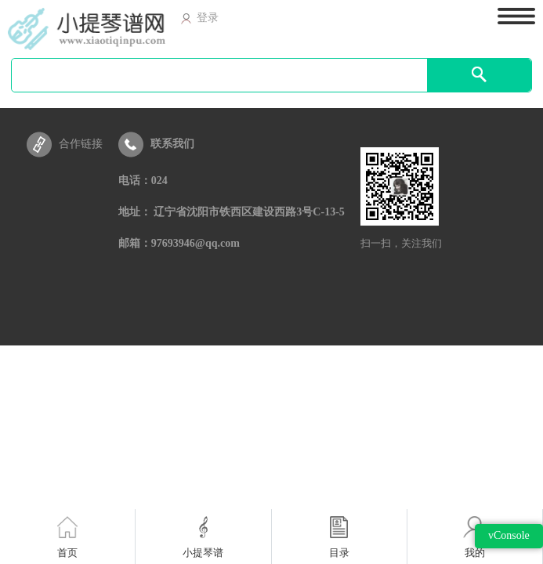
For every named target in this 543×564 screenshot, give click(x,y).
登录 (200, 18)
